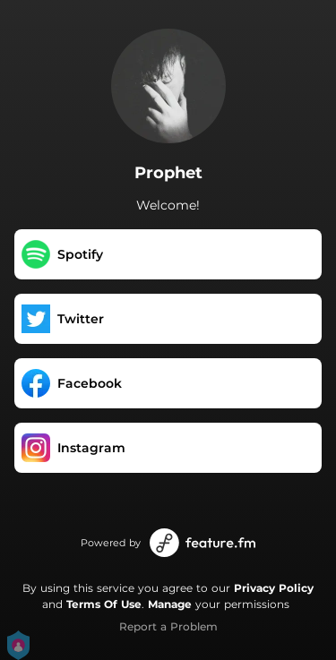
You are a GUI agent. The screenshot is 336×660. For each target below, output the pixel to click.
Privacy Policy (274, 588)
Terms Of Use (104, 604)
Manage (170, 604)
